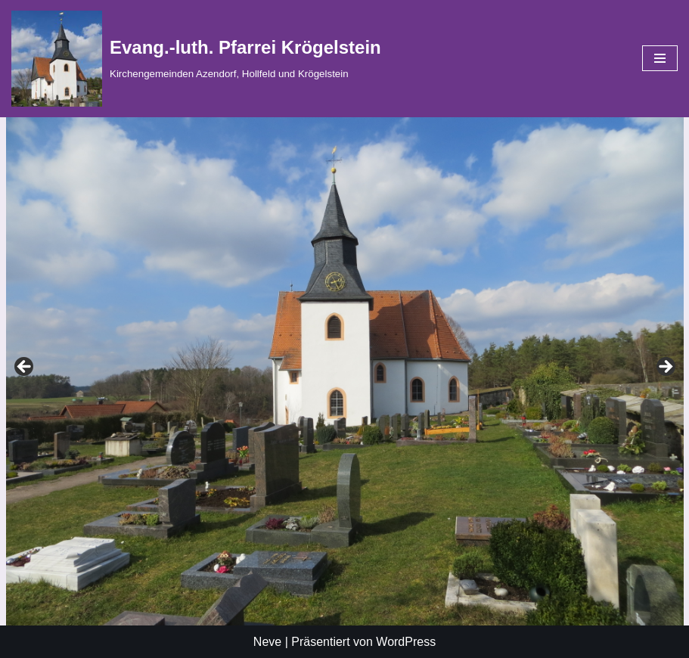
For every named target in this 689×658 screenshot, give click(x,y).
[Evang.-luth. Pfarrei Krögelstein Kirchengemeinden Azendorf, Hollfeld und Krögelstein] (196, 59)
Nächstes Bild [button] (25, 367)
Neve (267, 641)
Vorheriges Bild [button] (664, 367)
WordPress (406, 641)
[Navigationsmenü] (660, 58)
